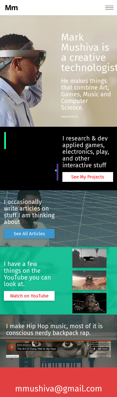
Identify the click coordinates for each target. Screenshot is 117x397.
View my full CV (69, 116)
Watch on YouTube (29, 296)
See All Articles (29, 233)
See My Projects (87, 177)
